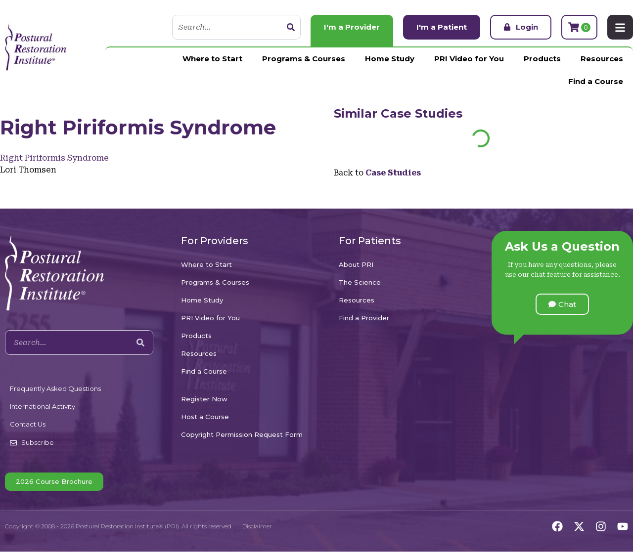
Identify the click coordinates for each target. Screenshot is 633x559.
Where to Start (212, 58)
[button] (562, 304)
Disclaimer (257, 526)
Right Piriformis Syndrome (54, 158)
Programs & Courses (303, 58)
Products (542, 58)
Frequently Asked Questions (55, 388)
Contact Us (27, 424)
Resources (602, 58)
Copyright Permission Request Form (242, 434)
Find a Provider (364, 318)
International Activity (42, 406)
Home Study (389, 58)
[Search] (290, 27)
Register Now (204, 399)
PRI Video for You (469, 58)
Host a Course (205, 417)
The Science (360, 282)
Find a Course (595, 81)
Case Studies (421, 113)
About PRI (356, 264)
